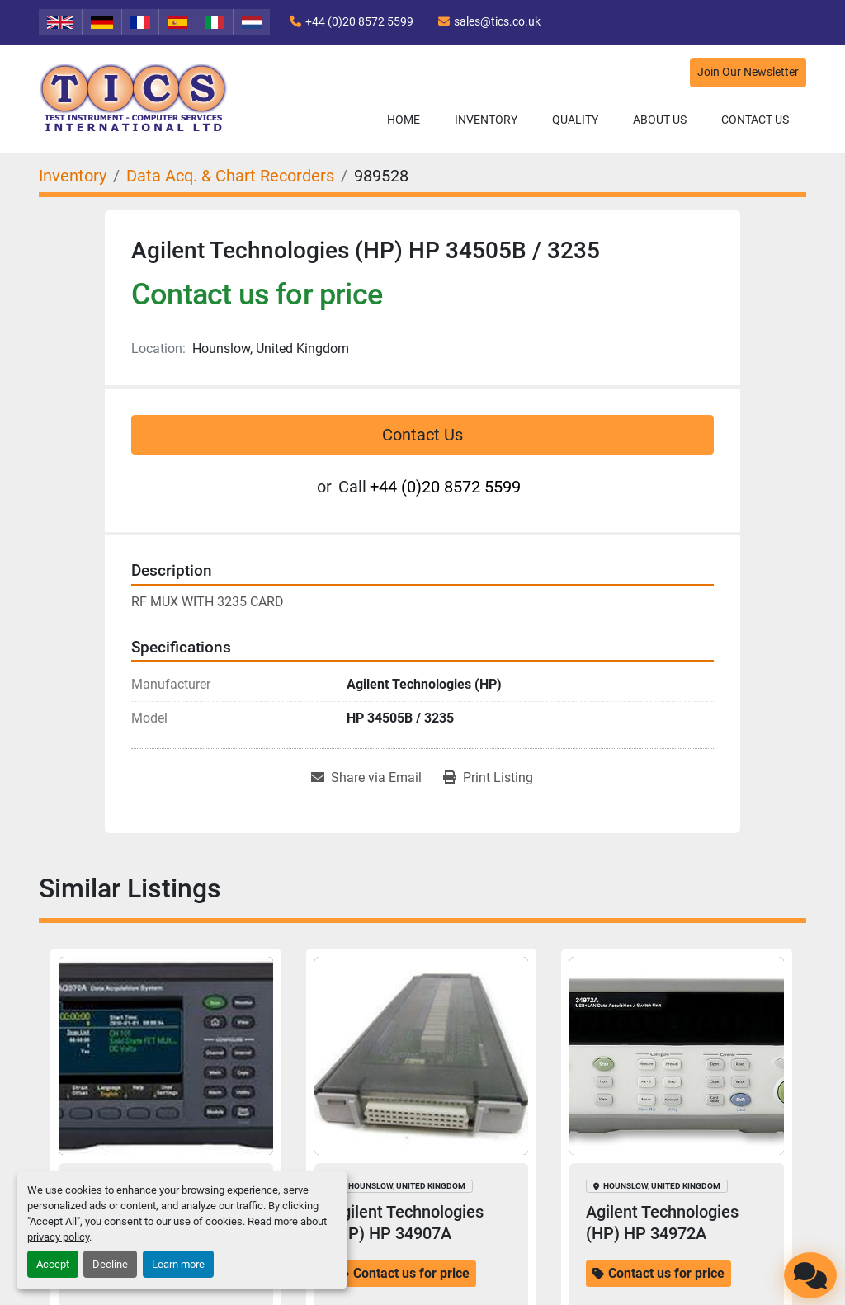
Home (403, 119)
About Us (660, 119)
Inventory (486, 119)
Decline (110, 1264)
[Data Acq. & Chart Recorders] (230, 176)
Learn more (178, 1264)
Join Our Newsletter (748, 72)
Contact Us (755, 119)
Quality (575, 119)
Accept (52, 1264)
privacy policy (58, 1237)
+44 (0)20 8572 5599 (359, 21)
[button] (486, 120)
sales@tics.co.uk (497, 21)
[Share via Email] (366, 778)
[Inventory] (72, 176)
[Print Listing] (488, 778)
